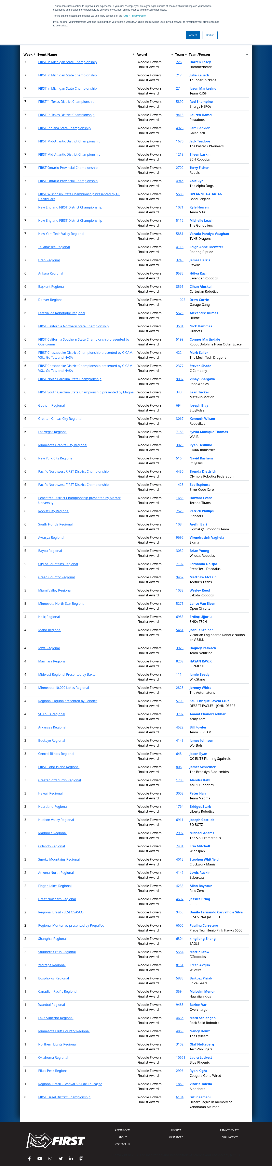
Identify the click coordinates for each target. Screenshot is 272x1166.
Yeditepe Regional (52, 965)
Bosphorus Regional (53, 978)
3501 (179, 326)
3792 (179, 714)
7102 (179, 564)
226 (178, 62)
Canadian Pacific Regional (57, 991)
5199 (179, 339)
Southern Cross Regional (57, 952)
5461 (179, 630)
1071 (179, 207)
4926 (179, 128)
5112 (179, 220)
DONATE (176, 1130)
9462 (179, 577)
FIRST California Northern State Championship (73, 326)
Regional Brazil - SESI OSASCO (60, 912)
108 (178, 524)
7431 (179, 846)
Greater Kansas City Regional (60, 418)
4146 (179, 872)
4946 (179, 181)
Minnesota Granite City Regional (62, 445)
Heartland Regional (53, 806)
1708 (179, 780)
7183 (179, 432)
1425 (179, 484)
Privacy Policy (134, 15)
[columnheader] (30, 54)
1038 (179, 590)
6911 (179, 820)
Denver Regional (50, 299)
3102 (179, 1044)
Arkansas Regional (52, 727)
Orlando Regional (51, 846)
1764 (179, 806)
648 (178, 753)
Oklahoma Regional (53, 1057)
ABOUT (123, 1137)
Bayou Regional (50, 550)
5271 (179, 603)
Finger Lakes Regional (54, 886)
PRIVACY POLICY (229, 1130)
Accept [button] (193, 35)
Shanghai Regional (52, 938)
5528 (179, 313)
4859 (179, 1031)
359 (178, 991)
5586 (179, 194)
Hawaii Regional (50, 793)
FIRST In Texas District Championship (66, 101)
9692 (179, 537)
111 (178, 674)
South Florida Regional (55, 524)
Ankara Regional (50, 273)
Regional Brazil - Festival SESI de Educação (70, 1084)
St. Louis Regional (51, 714)
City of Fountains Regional (58, 564)
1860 (179, 1084)
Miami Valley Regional (54, 590)
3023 (179, 445)
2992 (179, 833)
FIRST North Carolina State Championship (69, 379)
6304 (179, 938)
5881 (179, 233)
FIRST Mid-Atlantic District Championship (69, 141)
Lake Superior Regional (55, 1018)
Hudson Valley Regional (56, 820)
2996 (179, 1070)
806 (178, 767)
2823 (179, 687)
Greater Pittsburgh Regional (59, 780)
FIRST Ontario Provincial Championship (68, 167)
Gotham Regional (51, 405)
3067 (179, 418)
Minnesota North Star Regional (61, 603)
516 (178, 458)
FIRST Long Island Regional (58, 767)
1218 (179, 154)
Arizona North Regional (56, 872)
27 (178, 88)
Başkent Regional (51, 286)
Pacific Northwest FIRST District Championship (73, 471)
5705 (179, 701)
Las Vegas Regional (52, 432)
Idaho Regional (49, 630)
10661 (180, 1057)
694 (178, 405)
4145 (179, 740)
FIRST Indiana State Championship (64, 128)
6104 (179, 1097)
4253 (179, 886)
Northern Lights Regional (57, 1044)
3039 (179, 550)
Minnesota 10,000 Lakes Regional (63, 687)
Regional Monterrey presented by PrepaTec (71, 925)
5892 (179, 101)
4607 (179, 899)
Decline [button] (210, 35)
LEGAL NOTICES (229, 1137)
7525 (179, 511)
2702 (179, 167)
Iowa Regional (49, 648)
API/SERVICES (122, 1130)
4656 (179, 1018)
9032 (179, 379)
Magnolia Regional (52, 833)
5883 (179, 978)
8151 (179, 965)
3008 (179, 793)
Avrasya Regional (51, 537)
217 (178, 75)
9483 (179, 1004)
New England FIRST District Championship (70, 207)
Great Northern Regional (57, 899)
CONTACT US (122, 1144)
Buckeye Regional (51, 740)
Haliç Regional (49, 616)
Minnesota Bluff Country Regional (64, 1031)
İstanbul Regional (51, 1004)
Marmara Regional (52, 661)
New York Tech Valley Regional (61, 233)
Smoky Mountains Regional (59, 859)
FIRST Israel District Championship (64, 1097)
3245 (179, 260)
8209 (179, 661)
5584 (179, 952)
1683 (179, 498)
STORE (176, 1137)
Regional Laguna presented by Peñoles (67, 701)
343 (178, 392)
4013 (179, 859)
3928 (179, 648)
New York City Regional (55, 458)
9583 (179, 273)
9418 (179, 115)
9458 (179, 912)
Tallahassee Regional (54, 247)
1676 (179, 141)
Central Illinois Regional (56, 753)
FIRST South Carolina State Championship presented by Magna (86, 392)
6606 (179, 925)
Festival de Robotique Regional (61, 313)
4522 (179, 727)
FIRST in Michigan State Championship (67, 62)
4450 (179, 471)
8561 (179, 286)
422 (178, 352)
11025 (180, 299)
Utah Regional (49, 260)
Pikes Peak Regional (53, 1070)
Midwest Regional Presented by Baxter (67, 674)
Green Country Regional (56, 577)
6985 (179, 616)
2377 (179, 366)
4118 (179, 247)
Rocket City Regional (53, 511)
